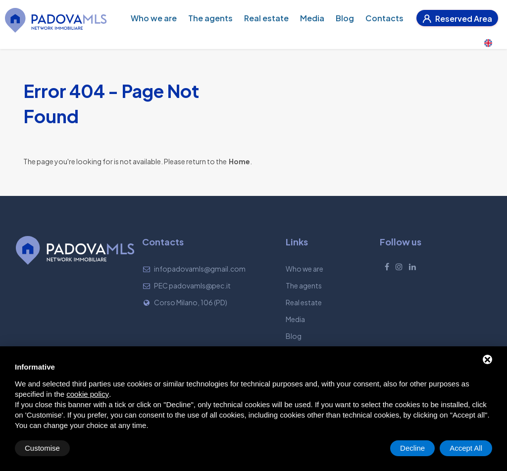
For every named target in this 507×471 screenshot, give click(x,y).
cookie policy (87, 394)
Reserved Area (457, 18)
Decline (412, 448)
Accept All (466, 448)
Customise (42, 448)
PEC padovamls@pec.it (192, 285)
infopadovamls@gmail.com (200, 268)
